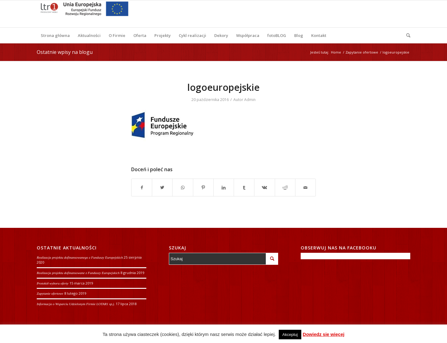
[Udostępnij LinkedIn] (224, 187)
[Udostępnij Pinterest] (203, 187)
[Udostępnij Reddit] (285, 187)
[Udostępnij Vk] (264, 187)
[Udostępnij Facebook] (142, 187)
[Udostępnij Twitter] (162, 187)
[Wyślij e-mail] (305, 187)
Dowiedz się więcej (324, 334)
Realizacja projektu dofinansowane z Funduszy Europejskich (78, 273)
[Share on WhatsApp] (183, 187)
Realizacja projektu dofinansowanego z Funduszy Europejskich (80, 257)
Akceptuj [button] (290, 334)
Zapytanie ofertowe (50, 293)
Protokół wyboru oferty (53, 283)
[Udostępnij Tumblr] (244, 187)
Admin (250, 99)
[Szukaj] (406, 35)
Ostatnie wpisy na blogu (65, 52)
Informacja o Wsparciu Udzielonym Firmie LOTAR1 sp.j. (76, 304)
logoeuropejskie (223, 87)
